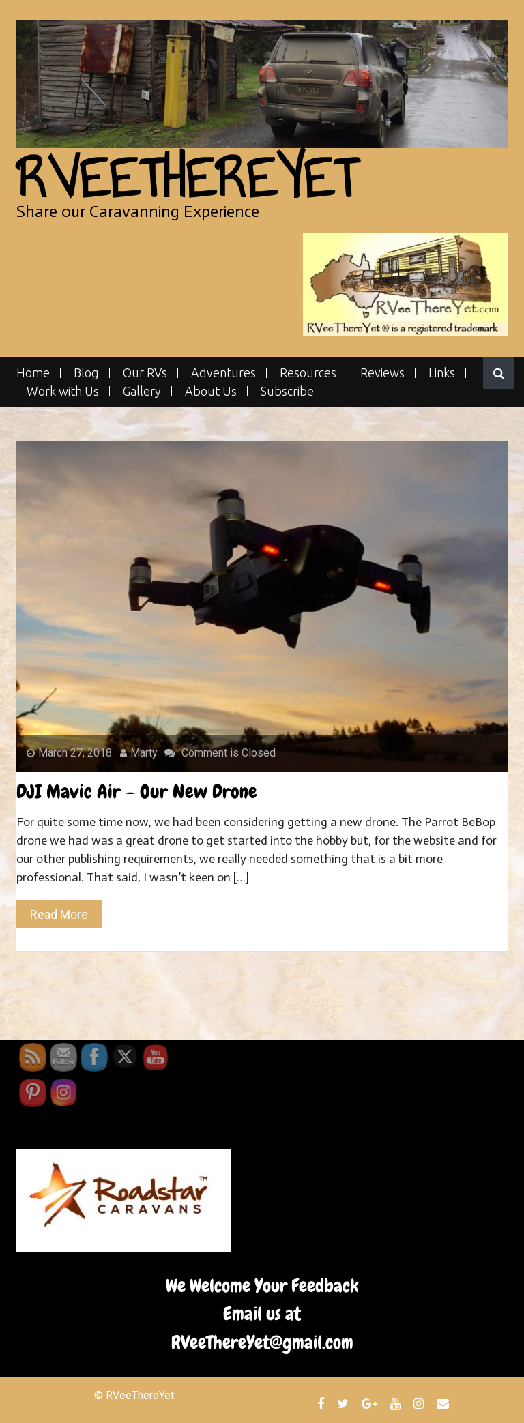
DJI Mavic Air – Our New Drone (136, 792)
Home (33, 373)
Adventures (223, 373)
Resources (308, 373)
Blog (86, 373)
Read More (59, 914)
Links (441, 373)
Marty (139, 752)
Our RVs (145, 373)
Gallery (142, 391)
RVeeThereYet (186, 178)
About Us (211, 391)
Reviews (382, 373)
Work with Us (63, 391)
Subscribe (287, 391)
